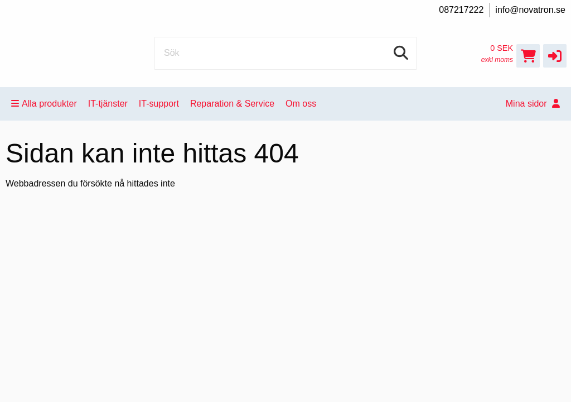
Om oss (301, 103)
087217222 (461, 10)
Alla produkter (44, 103)
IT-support (159, 103)
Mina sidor (533, 103)
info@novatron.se (530, 10)
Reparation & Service (232, 103)
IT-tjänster (108, 103)
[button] (555, 56)
